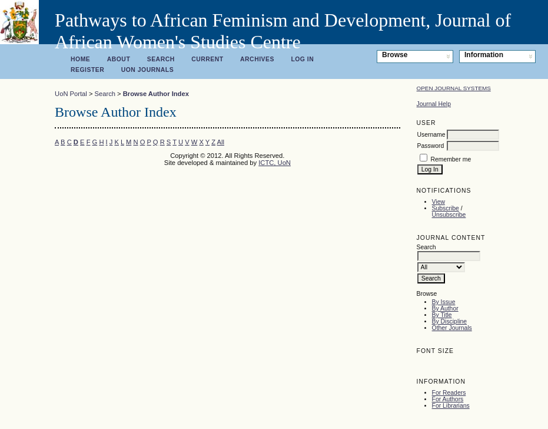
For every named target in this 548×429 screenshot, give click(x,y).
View (438, 202)
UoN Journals (147, 70)
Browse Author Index (156, 93)
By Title (442, 315)
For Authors (448, 399)
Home (80, 59)
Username (431, 134)
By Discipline (449, 321)
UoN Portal (71, 93)
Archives (257, 59)
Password (430, 146)
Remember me (450, 159)
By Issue (444, 302)
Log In (302, 59)
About (119, 59)
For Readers (449, 393)
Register (87, 70)
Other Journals (452, 328)
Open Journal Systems (454, 88)
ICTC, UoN (274, 162)
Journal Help (434, 104)
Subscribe (445, 208)
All (220, 142)
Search (161, 59)
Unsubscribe (449, 215)
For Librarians (451, 405)
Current (207, 59)
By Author (445, 308)
